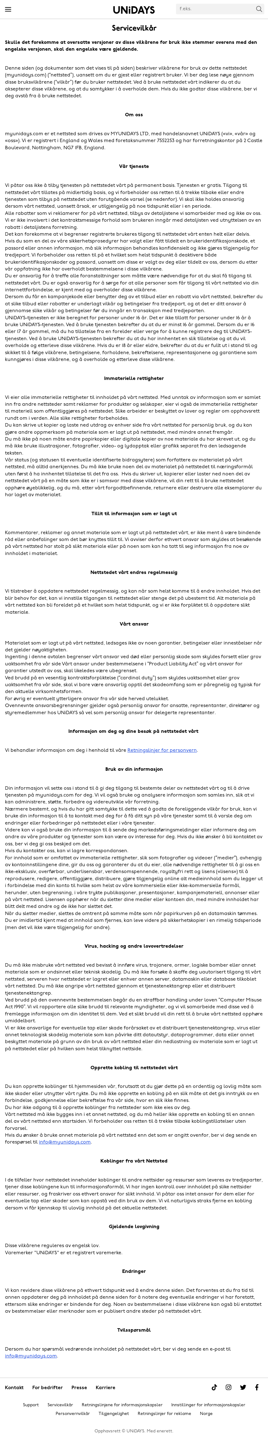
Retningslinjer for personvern (162, 750)
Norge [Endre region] (206, 1414)
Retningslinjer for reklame (164, 1414)
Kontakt (14, 1387)
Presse (79, 1387)
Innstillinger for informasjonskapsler (208, 1405)
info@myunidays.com (65, 1142)
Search (259, 9)
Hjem (134, 10)
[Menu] (8, 9)
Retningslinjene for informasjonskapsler (122, 1405)
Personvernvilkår (73, 1414)
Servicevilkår (60, 1405)
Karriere (105, 1387)
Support (31, 1405)
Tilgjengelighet (114, 1414)
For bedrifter (47, 1387)
